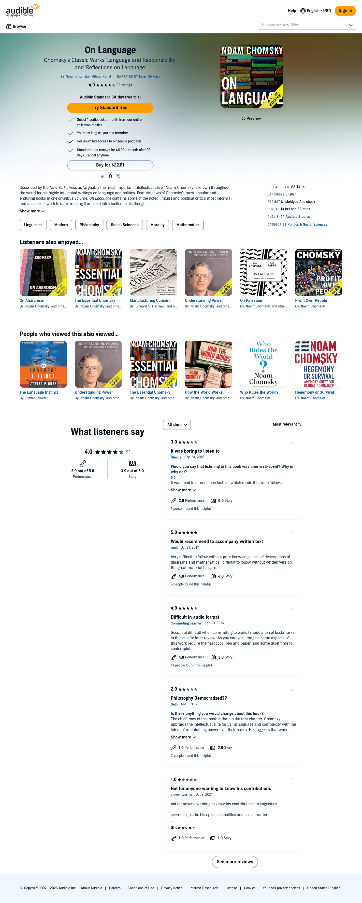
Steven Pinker (36, 398)
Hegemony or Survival (314, 392)
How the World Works (203, 392)
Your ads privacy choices (281, 888)
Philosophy (89, 224)
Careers (115, 888)
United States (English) (324, 888)
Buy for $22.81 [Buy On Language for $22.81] (110, 165)
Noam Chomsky (37, 306)
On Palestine (251, 300)
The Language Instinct (39, 392)
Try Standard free (110, 107)
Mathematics (187, 224)
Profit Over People (311, 300)
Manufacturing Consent (150, 300)
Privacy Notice (171, 888)
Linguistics (33, 224)
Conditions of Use (141, 888)
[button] (102, 176)
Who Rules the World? (259, 392)
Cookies (250, 888)
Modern (61, 224)
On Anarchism (32, 300)
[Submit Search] (351, 24)
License (231, 888)
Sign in (345, 10)
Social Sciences (125, 224)
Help (292, 10)
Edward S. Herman (150, 306)
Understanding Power (204, 300)
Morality (157, 224)
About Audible (91, 888)
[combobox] (307, 24)
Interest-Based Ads (203, 888)
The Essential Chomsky (95, 300)
